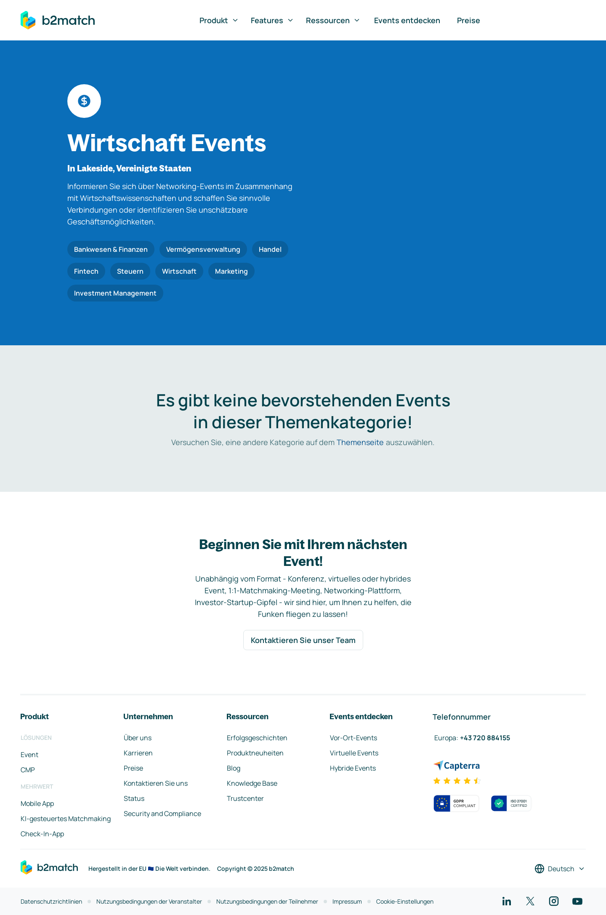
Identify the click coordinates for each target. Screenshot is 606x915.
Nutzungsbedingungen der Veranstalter (149, 901)
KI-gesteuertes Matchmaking (66, 818)
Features (272, 20)
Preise (468, 20)
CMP (28, 769)
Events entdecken (407, 20)
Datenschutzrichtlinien (51, 901)
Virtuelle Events (354, 753)
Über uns (138, 737)
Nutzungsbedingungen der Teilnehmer (267, 901)
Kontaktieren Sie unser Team (303, 640)
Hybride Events (353, 768)
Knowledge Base (252, 783)
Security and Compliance (162, 813)
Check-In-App (42, 833)
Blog (233, 768)
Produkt (219, 20)
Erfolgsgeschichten (257, 737)
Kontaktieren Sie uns (156, 783)
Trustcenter (245, 798)
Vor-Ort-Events (353, 737)
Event (29, 754)
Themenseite (360, 442)
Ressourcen (333, 20)
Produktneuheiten (255, 753)
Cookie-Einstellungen (404, 901)
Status (134, 798)
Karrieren (138, 753)
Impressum (347, 901)
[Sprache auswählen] (560, 868)
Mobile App (37, 803)
